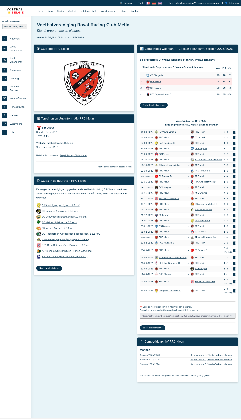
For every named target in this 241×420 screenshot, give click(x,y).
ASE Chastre (201, 192)
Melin (46, 136)
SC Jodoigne (165, 187)
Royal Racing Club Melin (73, 155)
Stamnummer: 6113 (47, 147)
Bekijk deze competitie (153, 327)
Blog (123, 11)
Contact (135, 11)
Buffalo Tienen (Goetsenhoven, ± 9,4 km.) (64, 256)
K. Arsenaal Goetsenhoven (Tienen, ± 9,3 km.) (67, 251)
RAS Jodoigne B (167, 143)
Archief (72, 11)
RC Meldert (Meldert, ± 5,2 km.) (59, 222)
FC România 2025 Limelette (208, 159)
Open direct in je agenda (151, 310)
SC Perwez (155, 88)
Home (40, 11)
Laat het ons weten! (123, 166)
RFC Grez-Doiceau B (169, 198)
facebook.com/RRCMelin (60, 143)
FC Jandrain (200, 137)
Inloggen (234, 3)
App (50, 11)
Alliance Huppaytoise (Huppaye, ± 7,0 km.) (65, 239)
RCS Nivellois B (202, 170)
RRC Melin (155, 81)
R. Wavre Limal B (167, 131)
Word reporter (108, 11)
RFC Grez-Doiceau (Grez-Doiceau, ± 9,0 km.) (66, 245)
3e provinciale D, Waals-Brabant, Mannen (211, 355)
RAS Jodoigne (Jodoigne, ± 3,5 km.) (61, 205)
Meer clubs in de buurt (49, 268)
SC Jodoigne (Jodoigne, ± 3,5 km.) (60, 211)
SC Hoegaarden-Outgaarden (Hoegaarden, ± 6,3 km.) (71, 234)
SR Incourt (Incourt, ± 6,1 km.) (58, 228)
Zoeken (128, 3)
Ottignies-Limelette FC (206, 204)
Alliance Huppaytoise (169, 165)
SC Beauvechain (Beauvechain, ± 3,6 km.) (64, 216)
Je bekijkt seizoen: (11, 20)
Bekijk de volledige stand (154, 105)
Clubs (60, 11)
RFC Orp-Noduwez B (160, 94)
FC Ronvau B (165, 176)
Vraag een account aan (207, 3)
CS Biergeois (156, 75)
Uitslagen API (88, 11)
